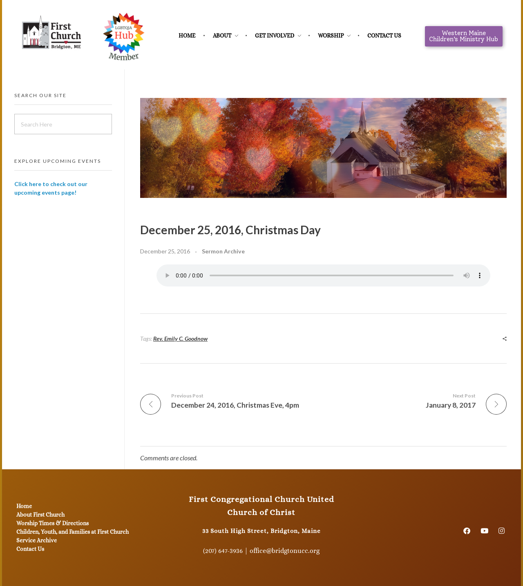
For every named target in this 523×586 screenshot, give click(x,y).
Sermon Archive (223, 251)
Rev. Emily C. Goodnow (180, 338)
